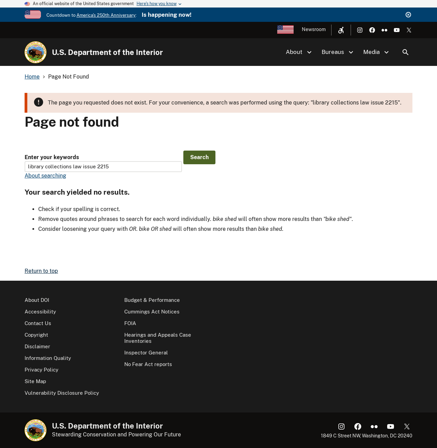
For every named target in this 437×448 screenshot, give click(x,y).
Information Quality (48, 358)
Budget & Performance (152, 300)
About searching (45, 175)
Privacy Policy (41, 370)
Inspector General (146, 352)
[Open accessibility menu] (341, 30)
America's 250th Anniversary (106, 15)
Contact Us (38, 323)
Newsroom (314, 29)
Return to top (41, 271)
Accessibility (40, 311)
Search (405, 52)
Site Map (35, 381)
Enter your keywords (52, 157)
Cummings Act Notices (152, 311)
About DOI (37, 300)
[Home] (35, 52)
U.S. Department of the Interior (107, 52)
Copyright (36, 335)
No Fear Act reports (148, 364)
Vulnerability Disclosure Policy (62, 393)
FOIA (130, 323)
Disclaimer (37, 346)
